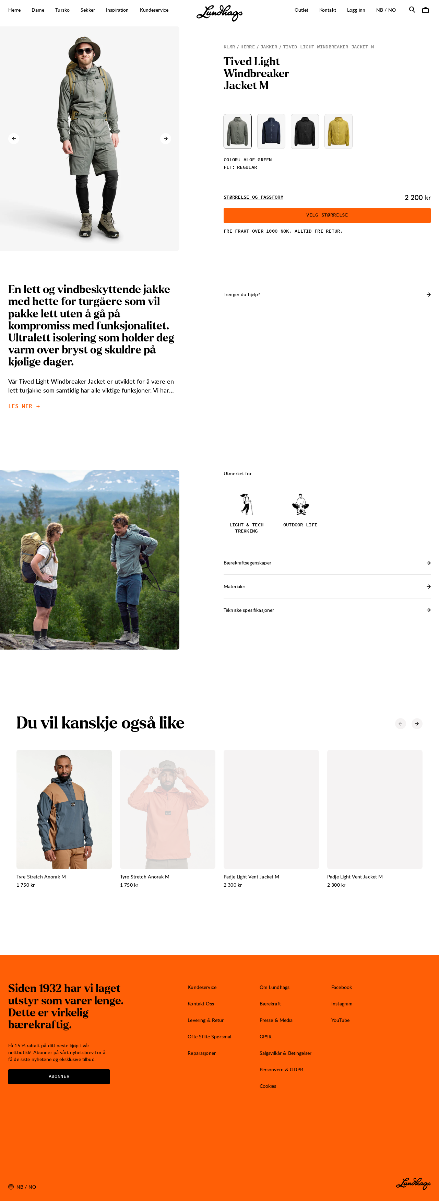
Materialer (327, 586)
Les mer (24, 406)
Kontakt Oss (201, 1003)
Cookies (268, 1086)
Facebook (341, 987)
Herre (247, 47)
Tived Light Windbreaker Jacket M (328, 47)
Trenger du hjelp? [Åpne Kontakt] (327, 294)
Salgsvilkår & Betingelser (286, 1053)
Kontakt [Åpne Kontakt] (327, 10)
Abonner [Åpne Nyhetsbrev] (59, 1076)
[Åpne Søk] (412, 9)
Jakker (268, 47)
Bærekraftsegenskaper (327, 562)
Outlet (301, 10)
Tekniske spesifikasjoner (327, 610)
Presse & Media (276, 1020)
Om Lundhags (275, 987)
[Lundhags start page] (219, 13)
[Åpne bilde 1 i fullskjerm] (89, 138)
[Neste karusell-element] (165, 138)
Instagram (342, 1003)
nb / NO (388, 9)
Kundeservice (202, 987)
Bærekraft (270, 1003)
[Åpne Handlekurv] (425, 9)
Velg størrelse (327, 215)
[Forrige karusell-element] (13, 138)
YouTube (340, 1020)
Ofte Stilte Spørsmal (209, 1036)
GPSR (266, 1036)
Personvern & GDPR (281, 1069)
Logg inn (356, 10)
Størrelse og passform (253, 197)
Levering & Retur (206, 1020)
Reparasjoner (202, 1053)
